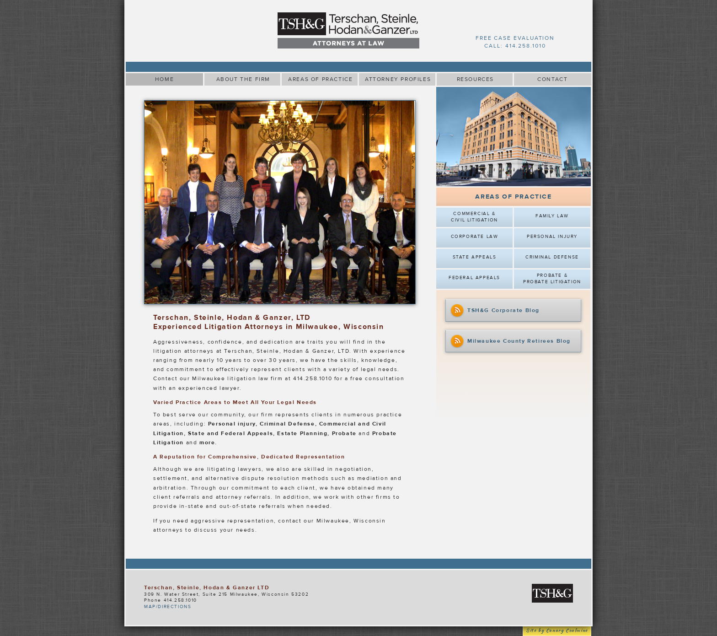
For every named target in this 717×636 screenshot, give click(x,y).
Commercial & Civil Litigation (474, 217)
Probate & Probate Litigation (552, 279)
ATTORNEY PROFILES (398, 79)
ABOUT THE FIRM (243, 79)
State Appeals (475, 257)
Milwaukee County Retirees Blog (510, 341)
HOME (164, 79)
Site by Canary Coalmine (557, 631)
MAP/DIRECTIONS (167, 606)
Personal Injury (552, 236)
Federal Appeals (474, 277)
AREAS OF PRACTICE (320, 79)
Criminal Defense (552, 257)
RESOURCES (475, 79)
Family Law (552, 216)
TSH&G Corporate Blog (495, 310)
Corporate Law (474, 236)
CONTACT (552, 79)
